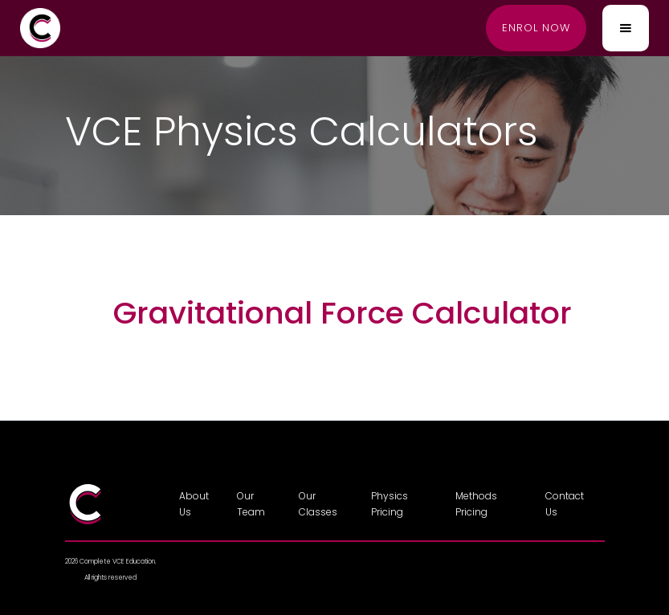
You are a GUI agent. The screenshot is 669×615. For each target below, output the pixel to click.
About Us (194, 504)
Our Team (251, 504)
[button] (625, 28)
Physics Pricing (389, 504)
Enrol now (536, 27)
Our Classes (318, 504)
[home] (40, 28)
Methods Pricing (476, 504)
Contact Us (564, 504)
